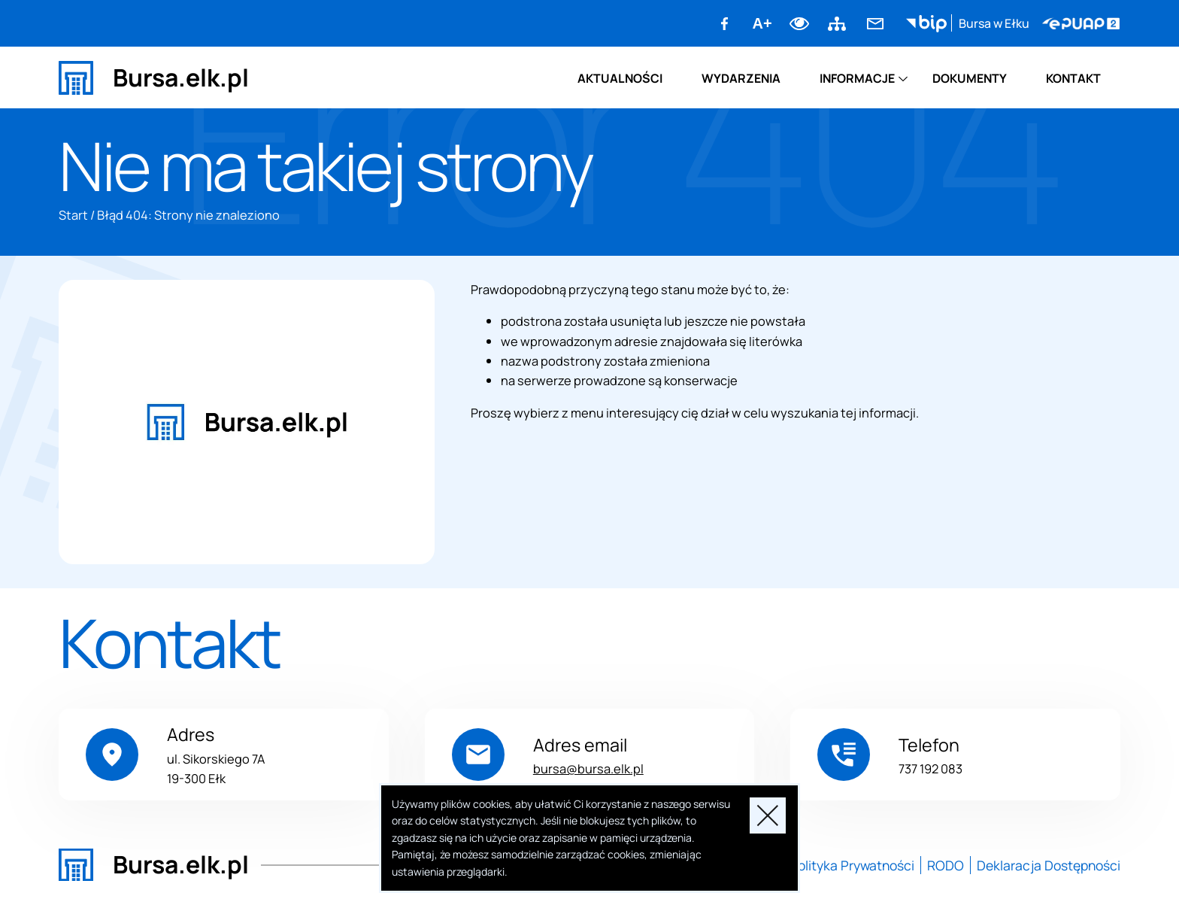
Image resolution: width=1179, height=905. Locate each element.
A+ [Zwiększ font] (762, 23)
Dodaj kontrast (800, 23)
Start (73, 214)
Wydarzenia (741, 78)
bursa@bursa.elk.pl (588, 768)
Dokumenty (969, 78)
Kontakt (1073, 78)
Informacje (857, 78)
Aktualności (619, 78)
